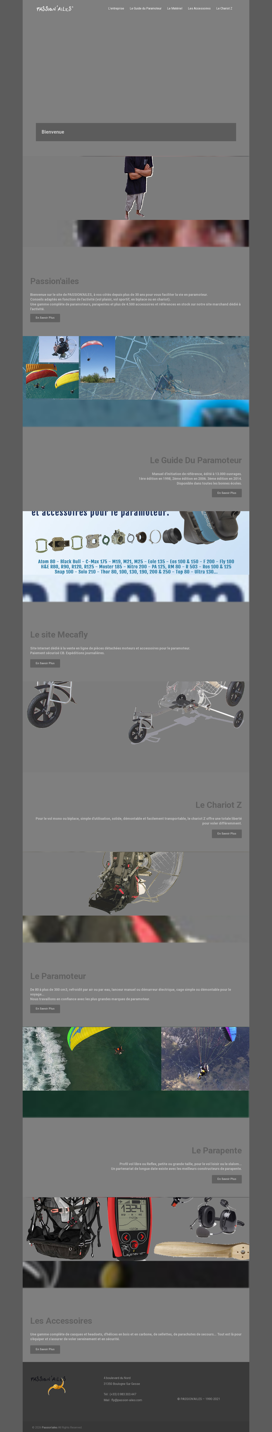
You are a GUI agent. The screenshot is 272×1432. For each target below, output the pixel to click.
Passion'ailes (49, 1427)
